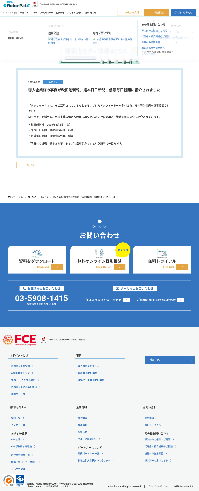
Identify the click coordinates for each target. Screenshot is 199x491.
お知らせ (82, 437)
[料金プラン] (170, 366)
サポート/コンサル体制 (23, 385)
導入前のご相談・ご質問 (157, 445)
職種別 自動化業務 (87, 378)
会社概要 (82, 423)
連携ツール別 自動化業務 (91, 385)
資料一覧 (16, 423)
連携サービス (18, 399)
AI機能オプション (20, 378)
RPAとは (15, 445)
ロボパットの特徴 (20, 371)
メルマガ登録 (18, 474)
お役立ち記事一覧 (20, 460)
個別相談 (149, 423)
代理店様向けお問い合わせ (104, 306)
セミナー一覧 (18, 430)
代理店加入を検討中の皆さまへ (94, 466)
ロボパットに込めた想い (24, 392)
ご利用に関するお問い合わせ (156, 306)
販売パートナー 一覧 (88, 459)
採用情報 (82, 430)
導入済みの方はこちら (156, 466)
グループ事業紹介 (87, 444)
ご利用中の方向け (183, 12)
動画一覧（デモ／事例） (24, 467)
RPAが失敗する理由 (21, 452)
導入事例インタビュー (89, 371)
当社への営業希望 (154, 459)
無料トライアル (153, 430)
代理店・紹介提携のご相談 (159, 452)
